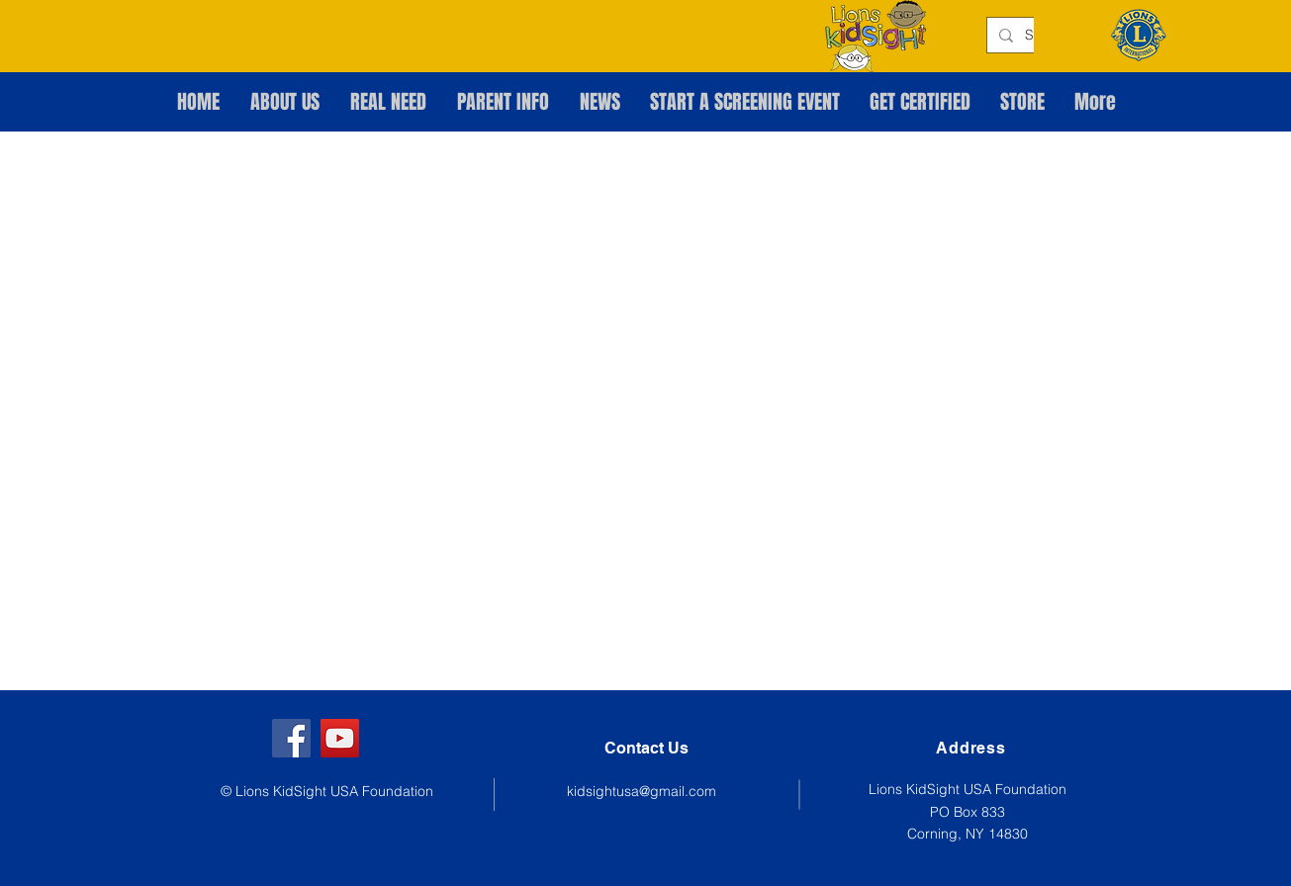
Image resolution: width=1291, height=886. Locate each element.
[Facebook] (291, 738)
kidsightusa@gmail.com (641, 791)
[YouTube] (340, 738)
